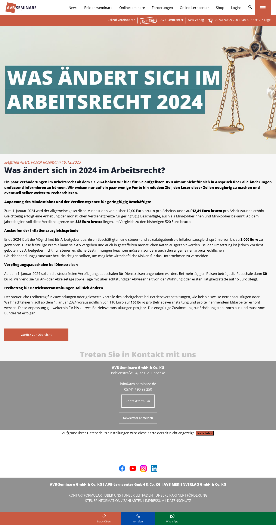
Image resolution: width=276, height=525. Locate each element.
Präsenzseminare (98, 7)
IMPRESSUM (154, 500)
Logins (236, 7)
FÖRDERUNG (197, 495)
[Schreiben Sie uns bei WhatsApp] (172, 518)
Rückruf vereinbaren (120, 20)
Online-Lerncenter (194, 7)
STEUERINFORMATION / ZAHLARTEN (113, 500)
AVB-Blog (148, 20)
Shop (220, 7)
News (73, 7)
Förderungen (162, 7)
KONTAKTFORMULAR (85, 495)
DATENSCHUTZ (179, 500)
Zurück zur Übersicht (36, 335)
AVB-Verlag (196, 20)
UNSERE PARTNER (169, 495)
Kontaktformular (138, 401)
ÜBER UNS (112, 495)
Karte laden (204, 433)
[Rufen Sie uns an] (138, 518)
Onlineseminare (132, 7)
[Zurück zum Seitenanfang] (104, 518)
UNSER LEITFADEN (138, 495)
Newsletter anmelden (138, 418)
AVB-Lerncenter (172, 20)
